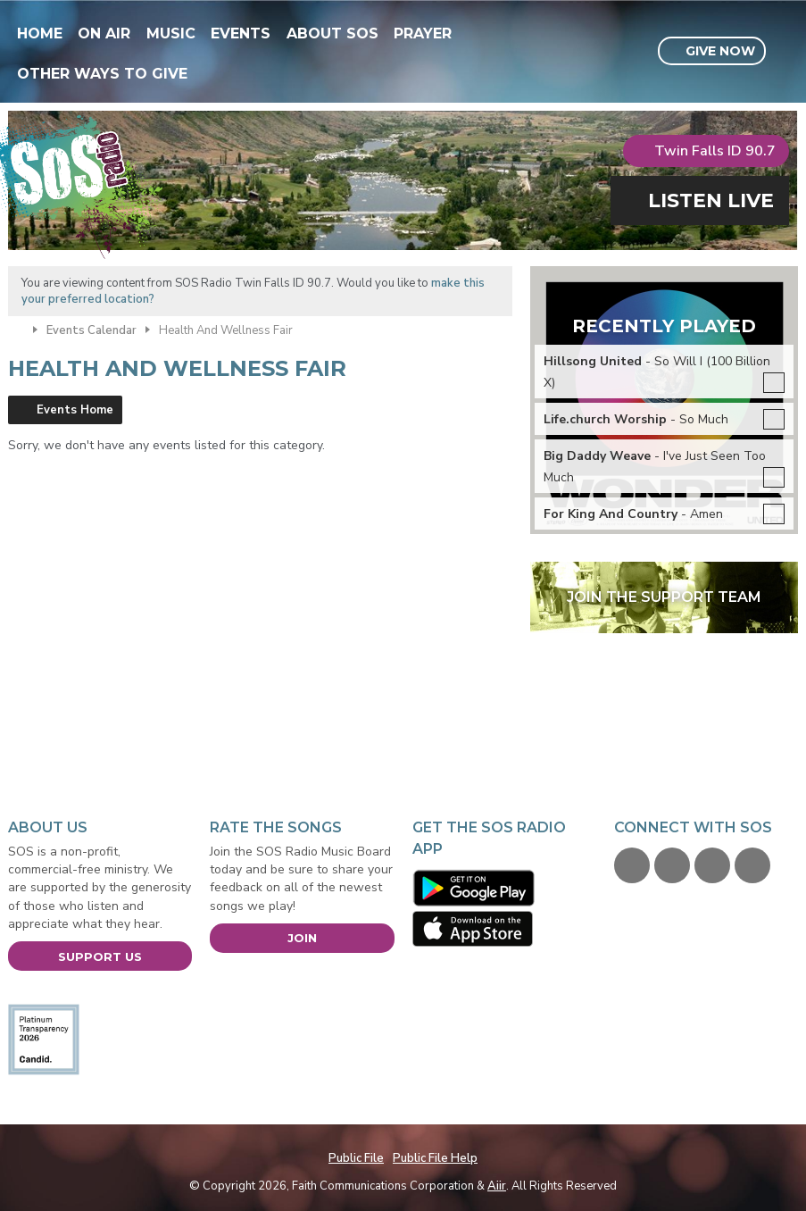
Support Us (100, 956)
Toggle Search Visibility (787, 52)
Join (302, 938)
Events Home (75, 410)
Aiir (496, 1186)
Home (39, 33)
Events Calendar (91, 330)
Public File (356, 1158)
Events (240, 33)
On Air (104, 33)
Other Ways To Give (102, 73)
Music (170, 33)
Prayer (423, 33)
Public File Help (435, 1158)
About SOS (332, 33)
